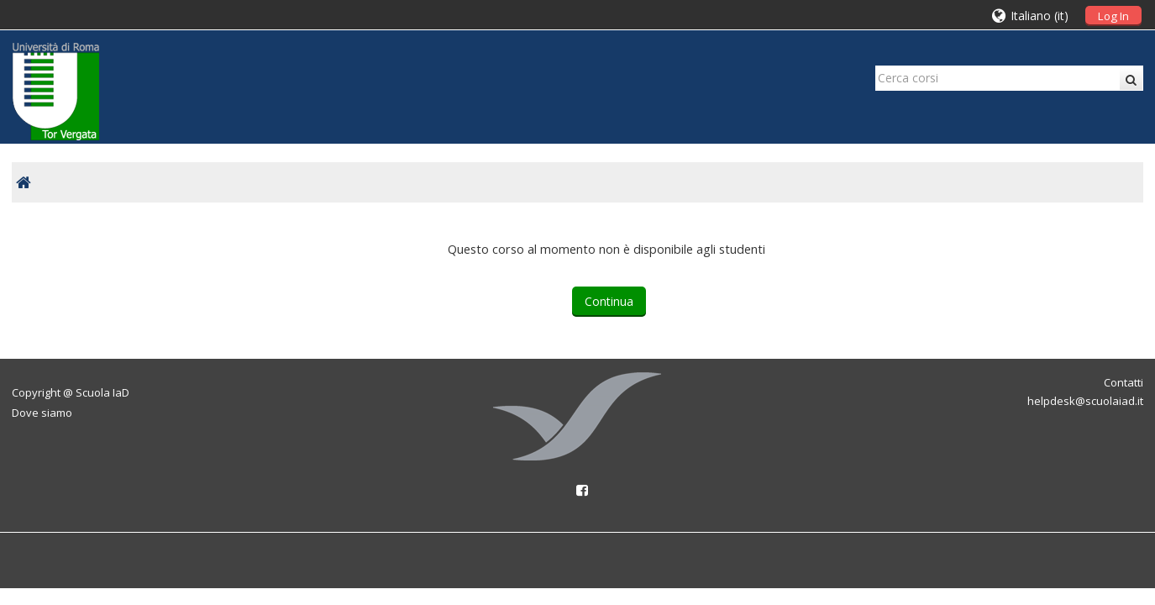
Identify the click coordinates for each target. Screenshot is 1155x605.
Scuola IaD (102, 392)
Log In (1113, 16)
